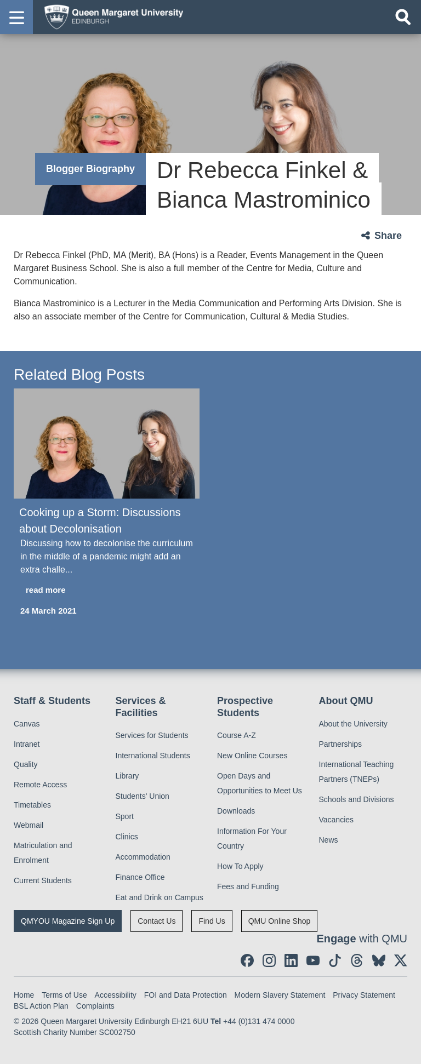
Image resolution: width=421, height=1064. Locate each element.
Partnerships (340, 744)
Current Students (43, 880)
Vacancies (336, 819)
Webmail (28, 825)
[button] (16, 17)
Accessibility (115, 995)
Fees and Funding (248, 886)
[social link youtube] (313, 960)
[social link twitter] (400, 960)
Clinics (127, 836)
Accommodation (143, 857)
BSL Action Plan (41, 1006)
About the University (353, 723)
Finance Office (140, 877)
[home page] (110, 16)
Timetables (32, 804)
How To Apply (240, 866)
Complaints (95, 1006)
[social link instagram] (269, 960)
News (328, 840)
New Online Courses (252, 755)
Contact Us (156, 921)
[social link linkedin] (291, 960)
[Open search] (403, 17)
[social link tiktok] (335, 960)
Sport (125, 816)
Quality (26, 764)
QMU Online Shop (279, 921)
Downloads (236, 810)
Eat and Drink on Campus (159, 897)
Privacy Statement (364, 995)
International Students (153, 755)
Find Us (211, 921)
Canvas (26, 723)
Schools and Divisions (356, 799)
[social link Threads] (356, 960)
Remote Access (40, 784)
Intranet (26, 744)
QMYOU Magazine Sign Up (68, 921)
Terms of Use (64, 995)
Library (127, 775)
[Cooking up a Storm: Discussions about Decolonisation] (107, 443)
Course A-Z (236, 735)
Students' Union (142, 796)
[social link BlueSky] (378, 960)
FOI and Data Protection (185, 995)
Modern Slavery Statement (280, 995)
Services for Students (152, 735)
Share (388, 235)
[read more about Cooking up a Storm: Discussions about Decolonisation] (106, 590)
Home (24, 995)
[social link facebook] (247, 960)
